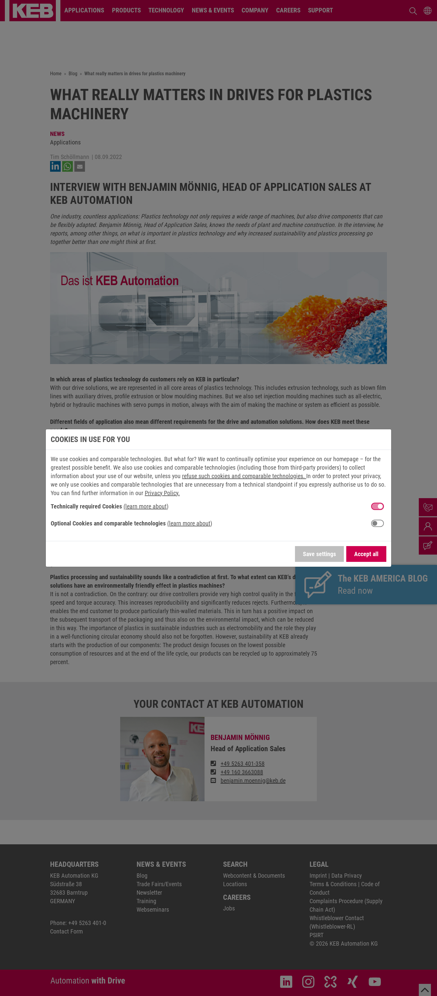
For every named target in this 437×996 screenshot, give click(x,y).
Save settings (319, 554)
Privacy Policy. (162, 493)
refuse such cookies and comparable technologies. (244, 476)
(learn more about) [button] (146, 506)
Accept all (366, 554)
